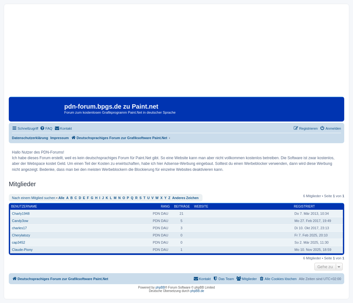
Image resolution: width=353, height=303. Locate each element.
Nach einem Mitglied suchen (33, 198)
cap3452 (18, 242)
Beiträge (182, 206)
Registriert (304, 206)
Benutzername (24, 206)
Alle (61, 198)
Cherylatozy (21, 235)
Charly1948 (20, 213)
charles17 (19, 228)
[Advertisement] (176, 53)
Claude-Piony (22, 250)
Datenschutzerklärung (30, 138)
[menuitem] (46, 128)
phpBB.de (197, 291)
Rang (165, 206)
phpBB (160, 287)
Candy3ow (20, 221)
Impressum (59, 138)
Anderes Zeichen (185, 198)
